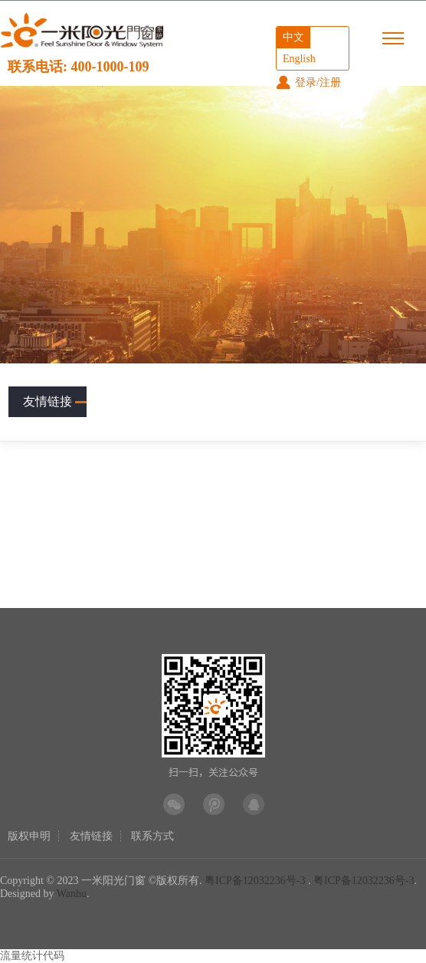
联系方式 (152, 836)
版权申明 (29, 836)
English (299, 58)
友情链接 (55, 401)
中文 (293, 37)
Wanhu (72, 893)
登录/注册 (308, 82)
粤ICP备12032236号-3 (255, 880)
